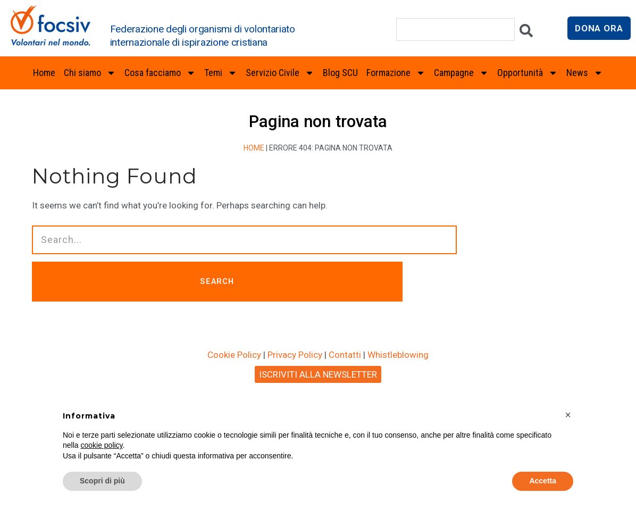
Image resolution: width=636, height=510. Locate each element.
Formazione (395, 73)
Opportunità (527, 73)
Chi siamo (90, 73)
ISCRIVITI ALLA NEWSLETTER (318, 376)
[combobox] (455, 29)
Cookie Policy (234, 357)
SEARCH (233, 282)
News (584, 73)
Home (44, 72)
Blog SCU (340, 72)
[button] (567, 414)
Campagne (461, 73)
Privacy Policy (294, 357)
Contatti (345, 357)
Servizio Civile (280, 73)
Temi (220, 73)
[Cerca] (526, 33)
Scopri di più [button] (102, 480)
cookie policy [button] (101, 445)
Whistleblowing (398, 357)
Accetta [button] (542, 480)
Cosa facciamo (160, 73)
